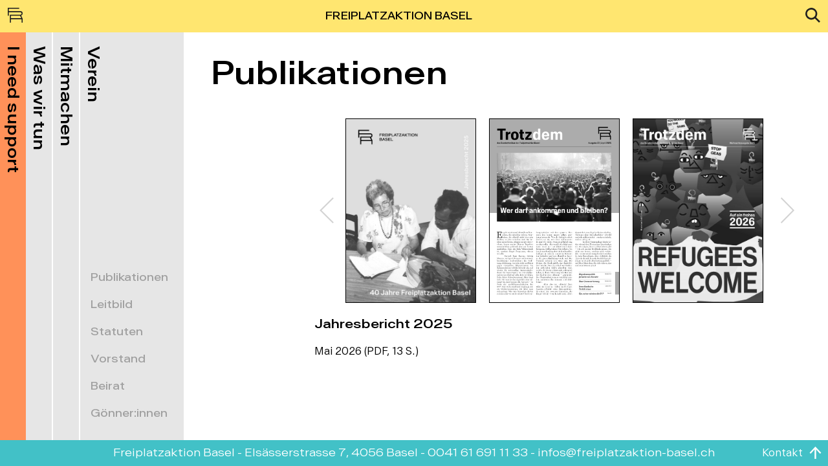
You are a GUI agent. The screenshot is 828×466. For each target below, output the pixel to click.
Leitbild (112, 305)
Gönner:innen (129, 413)
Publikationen (129, 277)
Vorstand (118, 359)
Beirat (108, 386)
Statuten (117, 332)
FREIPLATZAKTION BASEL (398, 16)
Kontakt (782, 453)
